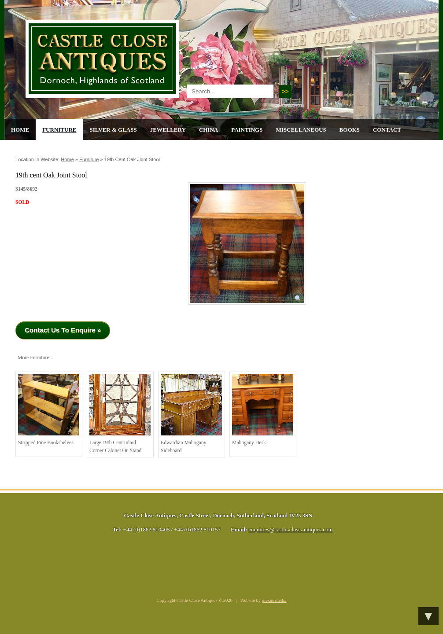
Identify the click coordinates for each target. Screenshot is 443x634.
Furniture (59, 129)
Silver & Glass (113, 129)
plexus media (274, 600)
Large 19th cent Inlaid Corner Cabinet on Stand (120, 413)
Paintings (246, 129)
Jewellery (168, 129)
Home (20, 129)
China (208, 129)
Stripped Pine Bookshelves (48, 410)
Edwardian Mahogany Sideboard (191, 413)
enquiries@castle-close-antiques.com (290, 530)
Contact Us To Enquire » (63, 330)
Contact (387, 129)
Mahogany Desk (262, 410)
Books (350, 129)
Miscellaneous (301, 129)
